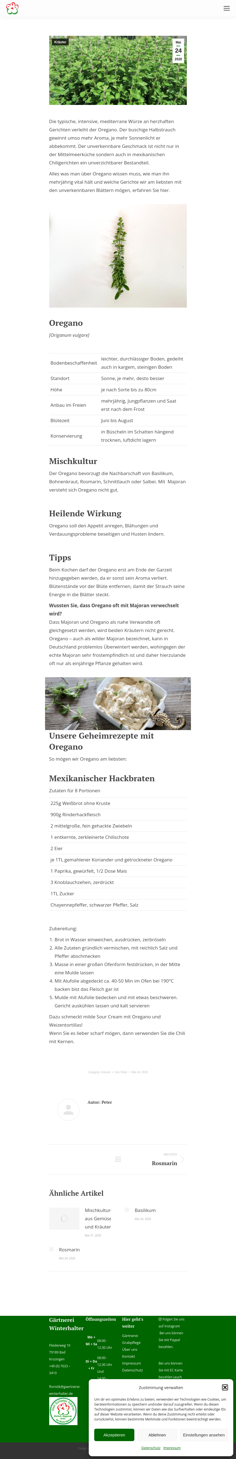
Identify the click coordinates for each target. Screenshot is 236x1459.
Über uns (129, 1349)
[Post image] (64, 1219)
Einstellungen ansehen (204, 1435)
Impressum (172, 1448)
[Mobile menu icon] (227, 8)
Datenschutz (150, 1448)
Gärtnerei (130, 1335)
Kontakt (128, 1356)
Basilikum (145, 1210)
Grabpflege (131, 1342)
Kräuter (60, 42)
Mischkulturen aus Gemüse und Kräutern (100, 1218)
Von (121, 1072)
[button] (225, 1387)
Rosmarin (69, 1249)
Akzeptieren (114, 1435)
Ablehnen (157, 1435)
